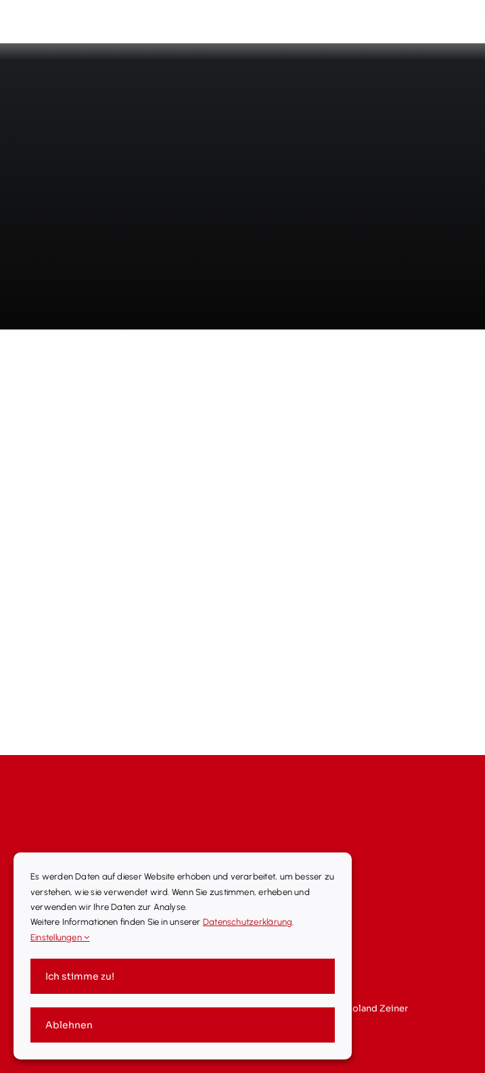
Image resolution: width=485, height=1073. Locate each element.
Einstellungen (59, 937)
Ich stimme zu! (79, 976)
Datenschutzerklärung (248, 922)
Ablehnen (69, 1025)
